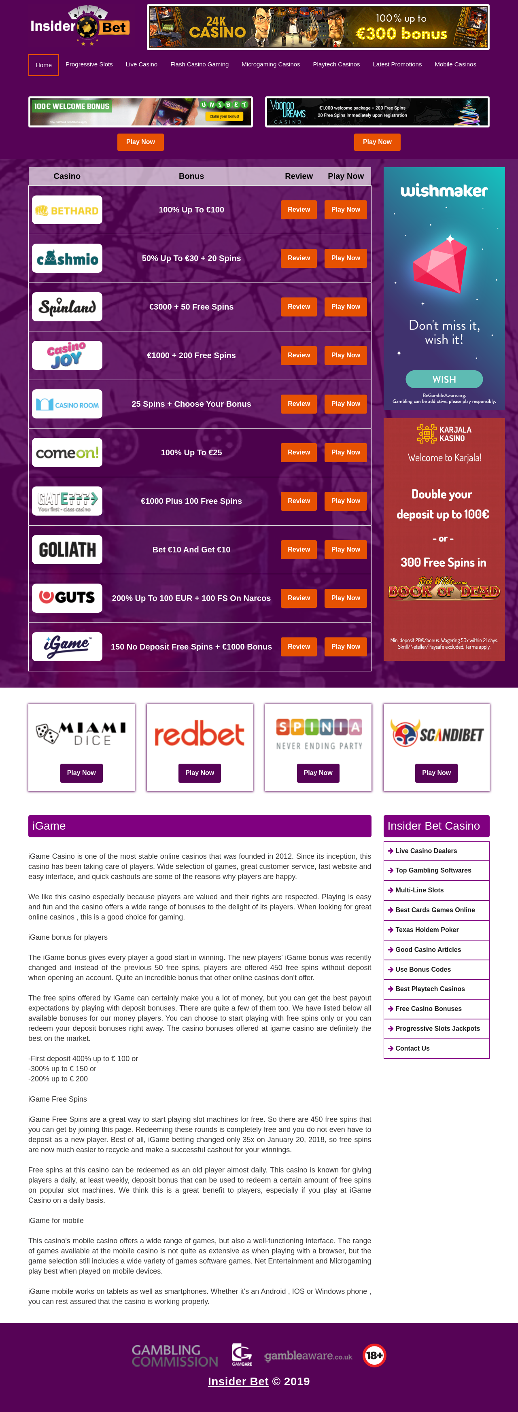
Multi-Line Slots (416, 890)
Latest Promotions (397, 64)
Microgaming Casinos (271, 64)
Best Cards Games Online (432, 910)
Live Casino (141, 64)
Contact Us (409, 1048)
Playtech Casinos (336, 64)
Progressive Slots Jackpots (434, 1028)
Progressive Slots (89, 64)
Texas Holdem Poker (423, 929)
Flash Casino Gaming (199, 64)
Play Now (140, 141)
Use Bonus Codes (419, 969)
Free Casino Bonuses (425, 1008)
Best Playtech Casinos (426, 988)
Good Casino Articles (424, 949)
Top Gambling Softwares (429, 870)
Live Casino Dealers (422, 850)
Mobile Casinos (455, 64)
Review (299, 209)
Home (47, 64)
